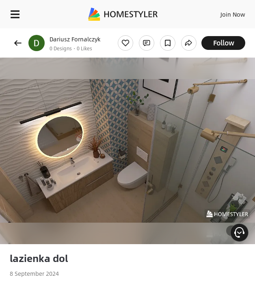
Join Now (232, 14)
